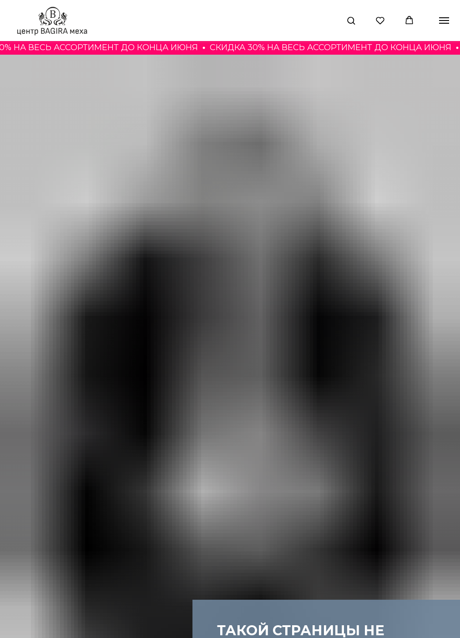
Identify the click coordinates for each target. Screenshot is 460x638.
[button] (351, 20)
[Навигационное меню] (444, 20)
